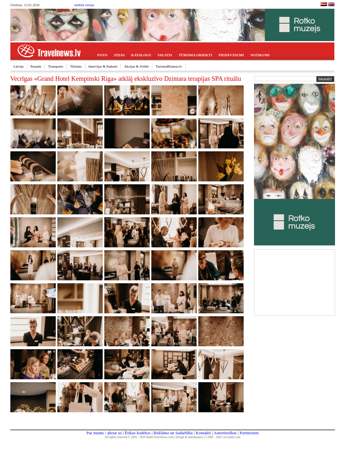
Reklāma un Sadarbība (173, 432)
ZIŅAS (119, 55)
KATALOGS (141, 55)
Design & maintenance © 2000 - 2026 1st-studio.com (208, 437)
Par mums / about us (104, 432)
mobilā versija (84, 5)
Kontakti (203, 432)
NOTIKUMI (260, 55)
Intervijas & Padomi (102, 66)
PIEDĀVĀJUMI (231, 55)
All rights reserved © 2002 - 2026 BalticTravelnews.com (139, 437)
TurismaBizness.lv (169, 66)
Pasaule (35, 66)
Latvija (19, 66)
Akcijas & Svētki (136, 66)
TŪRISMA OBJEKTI (195, 55)
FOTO (103, 55)
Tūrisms (76, 66)
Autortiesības (225, 432)
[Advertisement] (294, 282)
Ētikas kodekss (138, 432)
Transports (55, 66)
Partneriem (249, 432)
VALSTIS (164, 55)
